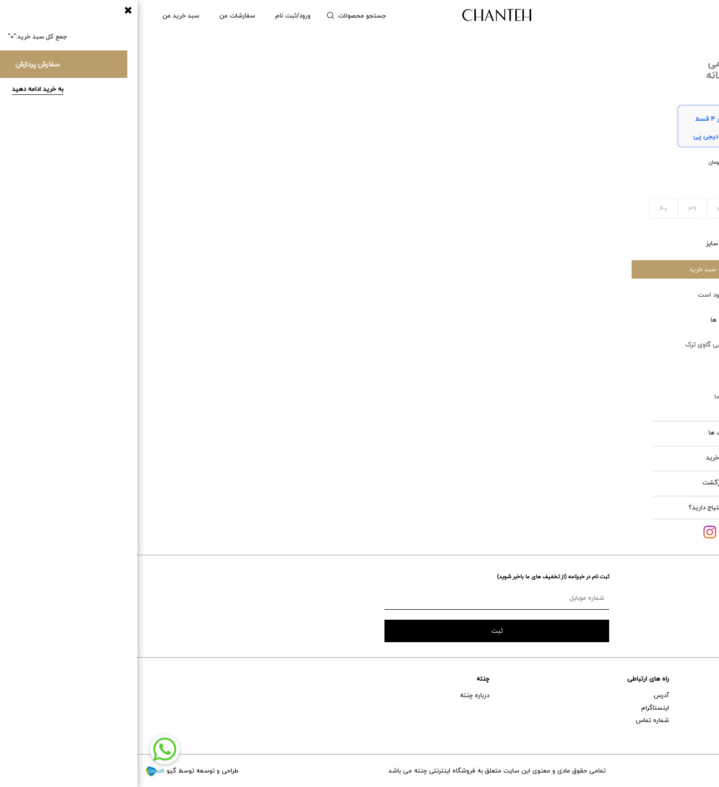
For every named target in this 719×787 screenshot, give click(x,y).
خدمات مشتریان (689, 678)
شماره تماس (515, 720)
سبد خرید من (43, 15)
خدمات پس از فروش (683, 707)
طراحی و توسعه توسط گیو (54, 770)
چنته (345, 678)
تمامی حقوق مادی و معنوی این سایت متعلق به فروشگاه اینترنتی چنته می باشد (359, 770)
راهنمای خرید (694, 695)
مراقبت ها (610, 432)
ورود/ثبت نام (155, 15)
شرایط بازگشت (607, 482)
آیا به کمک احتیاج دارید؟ (585, 507)
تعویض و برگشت (688, 732)
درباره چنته (337, 695)
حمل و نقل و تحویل (686, 720)
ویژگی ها (611, 319)
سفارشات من (100, 15)
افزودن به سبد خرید (579, 269)
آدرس (524, 695)
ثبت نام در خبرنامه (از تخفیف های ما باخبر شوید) (416, 576)
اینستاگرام (518, 707)
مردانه (655, 15)
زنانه (688, 15)
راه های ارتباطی (511, 678)
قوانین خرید (609, 457)
